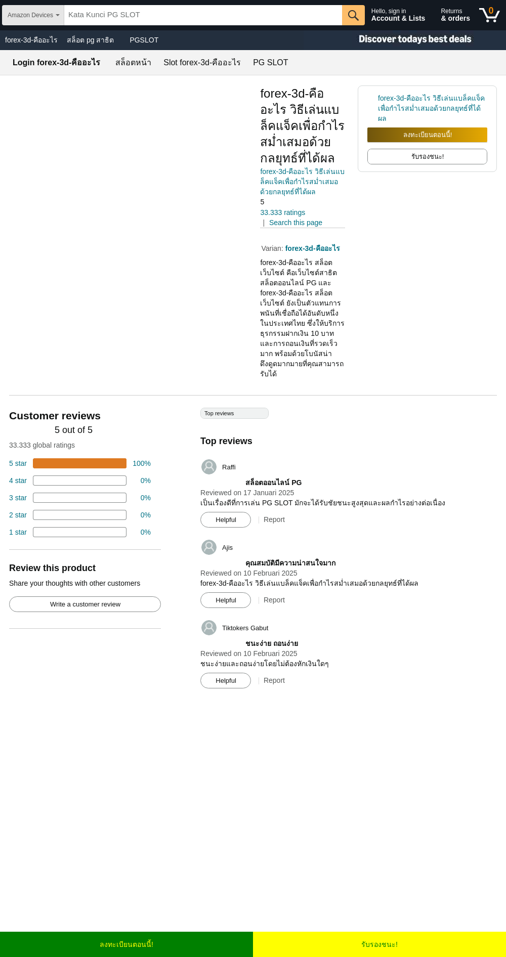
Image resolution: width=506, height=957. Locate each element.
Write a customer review (85, 604)
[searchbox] (203, 15)
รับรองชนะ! (379, 944)
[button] (288, 202)
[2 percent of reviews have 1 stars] (80, 532)
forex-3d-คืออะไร (31, 40)
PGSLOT (144, 40)
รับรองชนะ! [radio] (427, 156)
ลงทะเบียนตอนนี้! (427, 135)
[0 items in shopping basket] (489, 15)
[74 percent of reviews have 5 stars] (80, 463)
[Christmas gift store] (405, 40)
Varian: (273, 248)
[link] (372, 108)
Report (274, 519)
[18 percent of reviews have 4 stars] (80, 480)
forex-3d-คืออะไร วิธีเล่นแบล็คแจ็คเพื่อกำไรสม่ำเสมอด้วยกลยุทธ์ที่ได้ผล (302, 181)
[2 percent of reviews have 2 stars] (80, 515)
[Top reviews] (253, 552)
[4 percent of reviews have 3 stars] (80, 498)
